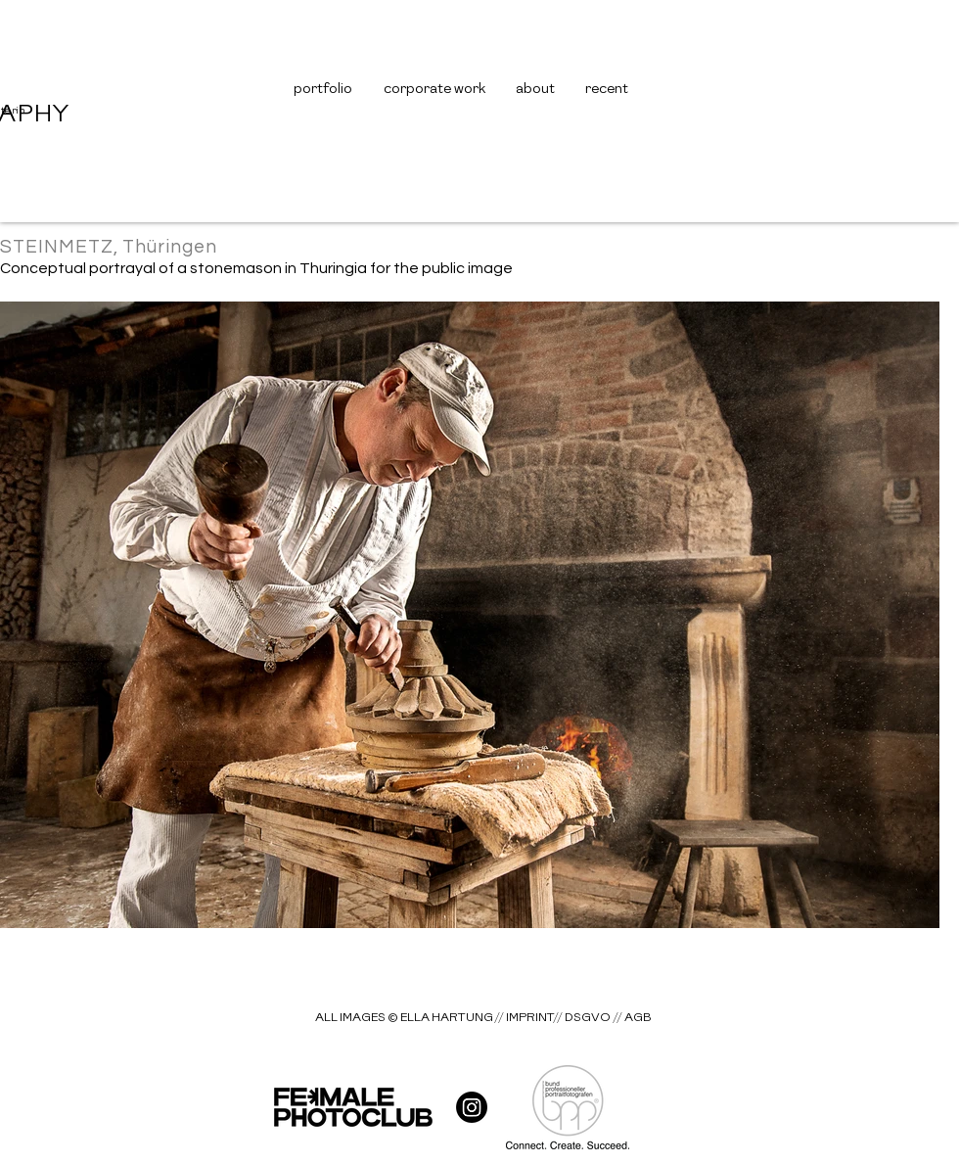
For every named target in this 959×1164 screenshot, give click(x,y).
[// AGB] (631, 1018)
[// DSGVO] (581, 1018)
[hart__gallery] (471, 1107)
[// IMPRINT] (524, 1018)
